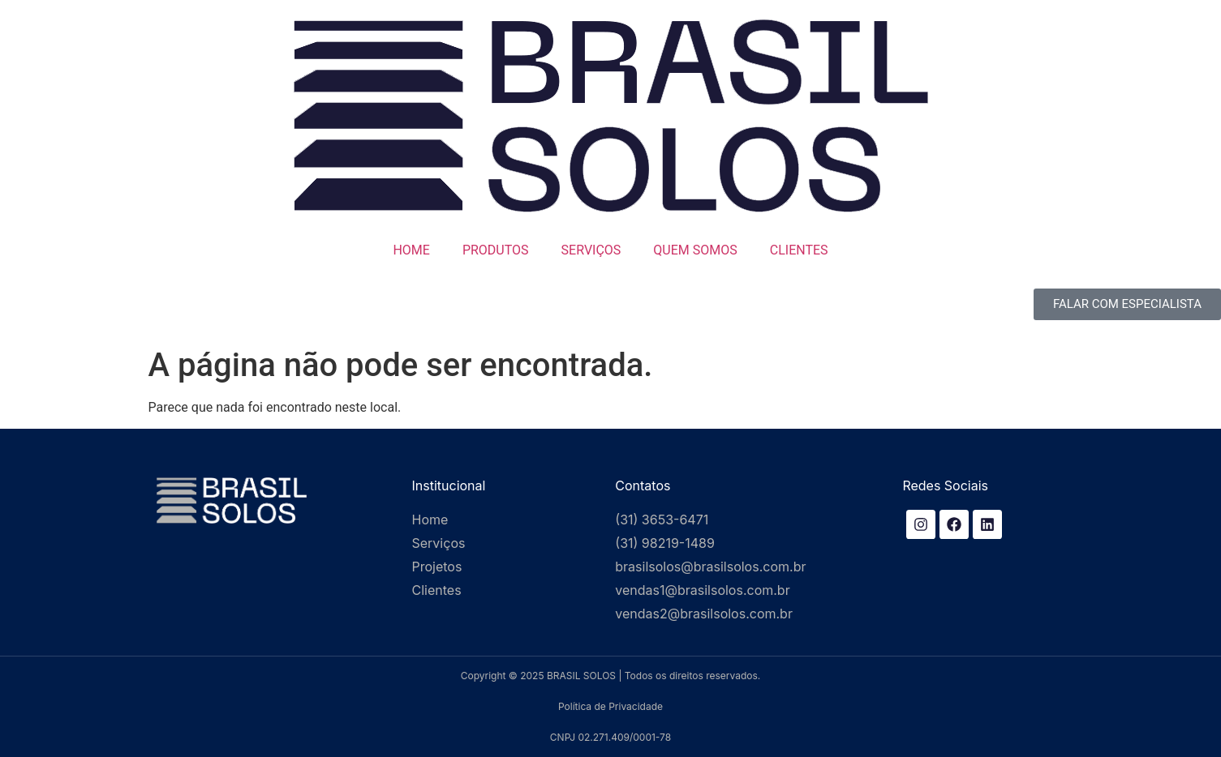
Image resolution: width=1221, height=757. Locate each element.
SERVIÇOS (591, 250)
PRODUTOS (495, 250)
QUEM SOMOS (695, 250)
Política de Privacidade (610, 706)
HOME (411, 250)
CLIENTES (799, 250)
